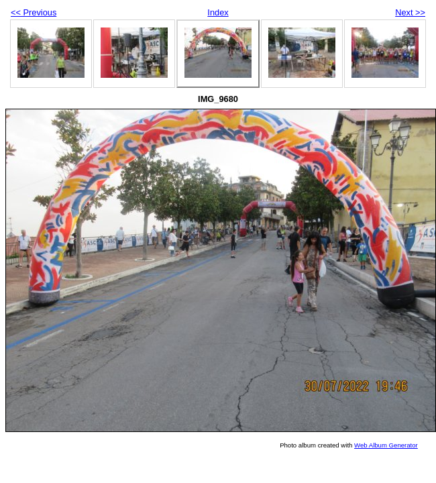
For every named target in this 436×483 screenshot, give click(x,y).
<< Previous (33, 12)
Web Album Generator (386, 445)
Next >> (410, 12)
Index (217, 12)
